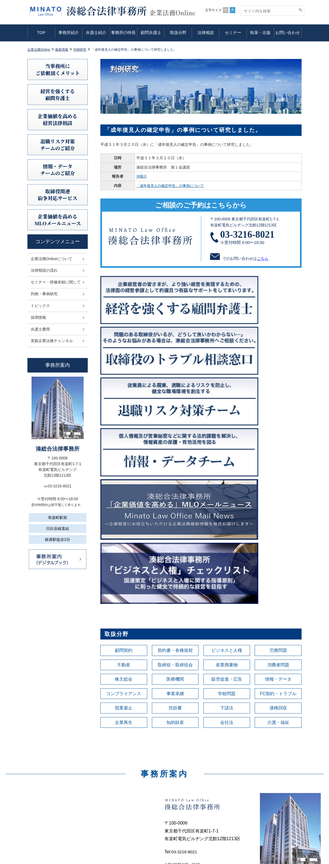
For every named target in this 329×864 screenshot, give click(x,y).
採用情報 (38, 317)
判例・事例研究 (44, 294)
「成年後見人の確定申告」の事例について (170, 185)
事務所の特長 (123, 32)
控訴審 (175, 488)
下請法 (226, 488)
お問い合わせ (287, 32)
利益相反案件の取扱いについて (275, 806)
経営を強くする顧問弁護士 (57, 94)
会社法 (226, 504)
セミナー (233, 32)
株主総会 (124, 458)
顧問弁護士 (151, 32)
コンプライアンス (123, 473)
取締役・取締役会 (175, 442)
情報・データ (278, 458)
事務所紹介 (68, 32)
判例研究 (184, 806)
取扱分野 (178, 32)
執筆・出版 (260, 32)
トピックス (40, 305)
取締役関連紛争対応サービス (57, 194)
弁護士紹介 (96, 32)
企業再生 (124, 504)
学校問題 (227, 473)
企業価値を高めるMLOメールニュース (58, 220)
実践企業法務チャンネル (52, 341)
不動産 (123, 442)
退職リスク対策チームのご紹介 (57, 145)
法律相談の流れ (44, 270)
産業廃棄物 (226, 442)
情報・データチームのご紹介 (57, 170)
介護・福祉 (278, 504)
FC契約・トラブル (278, 473)
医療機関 (175, 458)
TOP (41, 32)
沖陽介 (140, 176)
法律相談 (205, 32)
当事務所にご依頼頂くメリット (58, 69)
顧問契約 (124, 427)
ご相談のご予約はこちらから (201, 205)
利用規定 (256, 783)
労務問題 (278, 427)
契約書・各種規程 (175, 427)
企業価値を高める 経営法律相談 (57, 119)
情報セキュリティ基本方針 (271, 798)
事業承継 (175, 473)
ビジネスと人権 (226, 427)
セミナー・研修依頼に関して (56, 282)
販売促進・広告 (226, 458)
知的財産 (175, 504)
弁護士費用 (40, 329)
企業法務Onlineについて (51, 259)
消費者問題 (278, 442)
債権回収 (278, 488)
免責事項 (256, 790)
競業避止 (124, 488)
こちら (262, 258)
